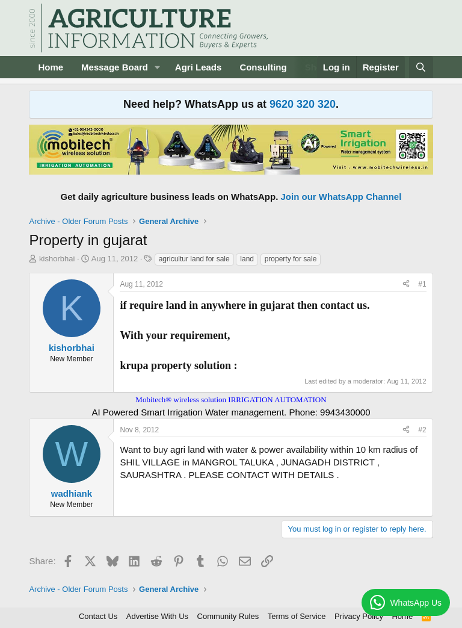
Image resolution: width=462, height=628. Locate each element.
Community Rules (228, 616)
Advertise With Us (157, 616)
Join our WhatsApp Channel (341, 196)
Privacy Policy (358, 616)
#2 (422, 430)
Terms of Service (297, 616)
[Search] (421, 67)
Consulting (262, 67)
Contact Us (98, 616)
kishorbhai (57, 258)
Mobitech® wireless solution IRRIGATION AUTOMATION (230, 399)
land (247, 259)
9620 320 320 (303, 104)
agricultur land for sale (194, 259)
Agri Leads (198, 67)
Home (50, 67)
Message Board (114, 67)
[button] (157, 67)
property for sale (291, 259)
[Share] (406, 284)
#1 (422, 284)
